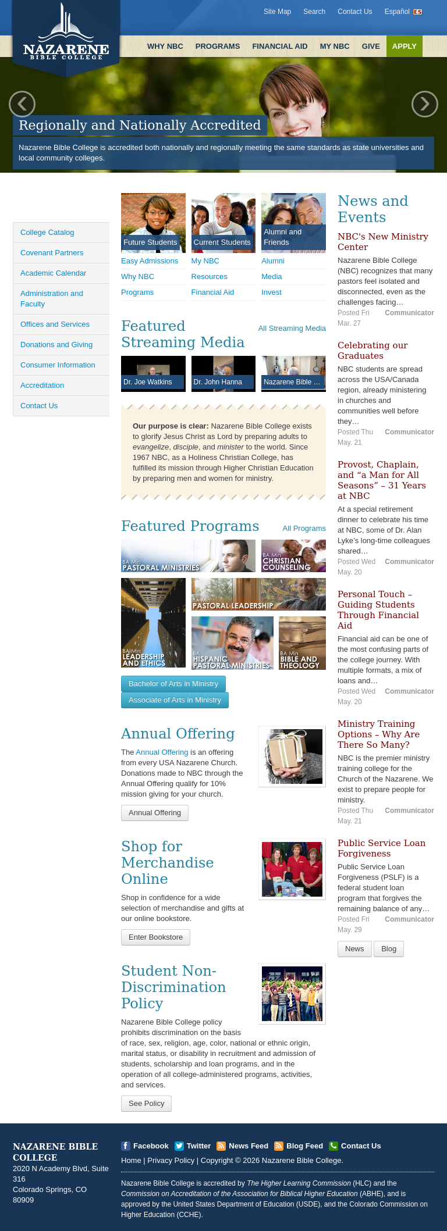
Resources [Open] (209, 276)
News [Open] (354, 948)
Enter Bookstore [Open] (156, 937)
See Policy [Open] (146, 1103)
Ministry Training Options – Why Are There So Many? (379, 734)
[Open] (292, 756)
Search (314, 12)
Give (371, 46)
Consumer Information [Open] (57, 365)
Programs (218, 46)
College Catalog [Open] (47, 232)
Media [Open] (271, 276)
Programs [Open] (137, 292)
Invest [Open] (271, 292)
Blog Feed (304, 1145)
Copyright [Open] (217, 1160)
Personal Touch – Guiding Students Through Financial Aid (378, 610)
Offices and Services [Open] (55, 324)
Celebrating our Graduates (372, 350)
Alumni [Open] (273, 260)
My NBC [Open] (205, 260)
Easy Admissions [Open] (149, 260)
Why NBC (165, 46)
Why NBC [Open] (137, 276)
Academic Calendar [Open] (53, 273)
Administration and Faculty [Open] (51, 298)
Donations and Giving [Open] (56, 344)
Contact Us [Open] (39, 405)
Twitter (199, 1145)
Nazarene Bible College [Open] (302, 1160)
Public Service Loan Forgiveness (381, 848)
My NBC (335, 46)
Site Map (277, 12)
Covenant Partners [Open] (51, 252)
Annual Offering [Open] (162, 752)
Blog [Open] (388, 948)
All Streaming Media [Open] (292, 328)
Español (397, 12)
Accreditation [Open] (42, 385)
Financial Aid (279, 46)
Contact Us (355, 12)
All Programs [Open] (304, 528)
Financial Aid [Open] (213, 292)
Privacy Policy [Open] (170, 1160)
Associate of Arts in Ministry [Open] (175, 699)
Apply (404, 46)
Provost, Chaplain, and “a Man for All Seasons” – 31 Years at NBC (382, 480)
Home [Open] (131, 1160)
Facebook (151, 1145)
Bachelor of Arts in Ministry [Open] (173, 683)
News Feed (248, 1145)
